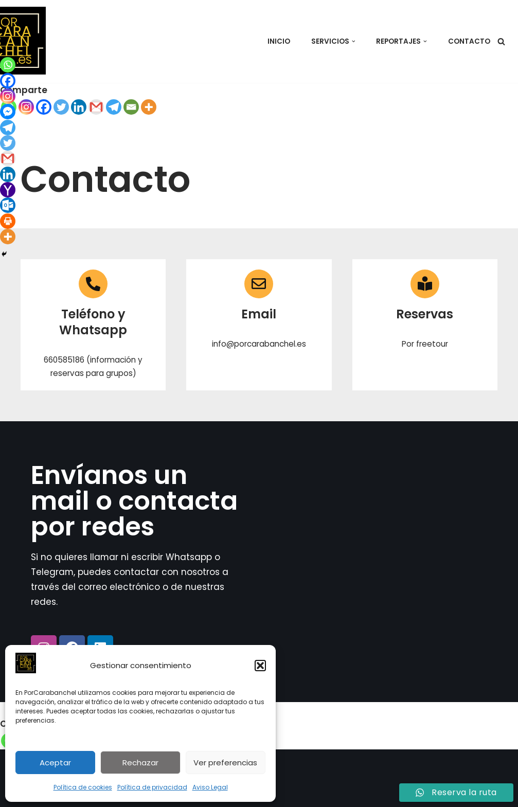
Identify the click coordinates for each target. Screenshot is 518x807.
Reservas (424, 314)
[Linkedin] (78, 107)
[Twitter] (61, 107)
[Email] (131, 107)
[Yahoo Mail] (7, 190)
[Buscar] (501, 41)
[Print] (7, 221)
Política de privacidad (152, 787)
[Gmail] (96, 107)
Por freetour (425, 343)
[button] (260, 665)
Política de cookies (82, 787)
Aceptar (55, 762)
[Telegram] (113, 107)
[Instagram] (26, 107)
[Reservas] (424, 284)
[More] (148, 107)
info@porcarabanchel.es (259, 343)
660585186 (64, 359)
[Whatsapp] (7, 65)
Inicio (278, 41)
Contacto (469, 41)
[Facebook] (43, 107)
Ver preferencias (225, 762)
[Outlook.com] (7, 205)
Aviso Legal (210, 787)
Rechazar (140, 762)
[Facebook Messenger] (7, 111)
